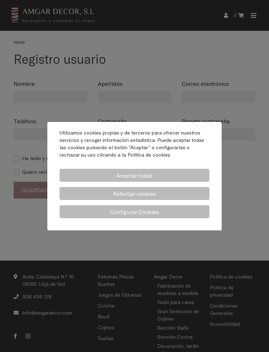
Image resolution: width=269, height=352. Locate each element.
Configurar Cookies (134, 211)
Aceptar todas (134, 175)
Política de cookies (148, 155)
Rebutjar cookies (134, 193)
